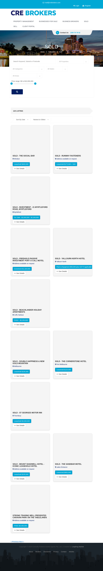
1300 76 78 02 (75, 33)
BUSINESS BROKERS (71, 21)
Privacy (56, 552)
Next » (21, 542)
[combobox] (73, 61)
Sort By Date (22, 119)
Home (42, 52)
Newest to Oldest (41, 119)
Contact (63, 552)
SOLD (86, 21)
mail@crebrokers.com (51, 3)
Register (87, 6)
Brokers (38, 552)
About (31, 552)
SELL (15, 26)
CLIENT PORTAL (28, 26)
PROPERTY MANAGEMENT (23, 21)
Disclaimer (47, 552)
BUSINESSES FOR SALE (48, 21)
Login (76, 6)
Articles (71, 552)
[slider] (11, 83)
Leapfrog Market (78, 547)
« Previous (15, 542)
